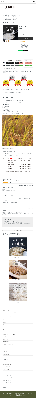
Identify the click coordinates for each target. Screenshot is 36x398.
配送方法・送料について (7, 364)
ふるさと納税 (5, 339)
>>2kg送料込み (5, 106)
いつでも (14, 19)
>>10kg (4, 107)
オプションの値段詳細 (24, 45)
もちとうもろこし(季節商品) (8, 344)
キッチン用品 (5, 336)
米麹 (18, 302)
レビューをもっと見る (18, 230)
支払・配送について (10, 393)
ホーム (4, 14)
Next (16, 32)
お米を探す (8, 15)
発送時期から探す (9, 19)
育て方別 (12, 18)
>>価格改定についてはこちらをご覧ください (11, 92)
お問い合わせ (18, 394)
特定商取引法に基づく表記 (19, 393)
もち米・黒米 (5, 331)
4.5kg (16, 16)
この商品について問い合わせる (25, 47)
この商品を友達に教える (24, 46)
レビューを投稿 (22, 44)
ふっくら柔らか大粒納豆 (17, 279)
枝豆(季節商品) (6, 341)
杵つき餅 (5, 322)
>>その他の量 (5, 109)
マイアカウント (6, 369)
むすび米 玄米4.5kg (17, 257)
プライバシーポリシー (29, 393)
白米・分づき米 (13, 15)
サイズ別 (12, 16)
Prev (4, 32)
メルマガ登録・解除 (7, 366)
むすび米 (18, 15)
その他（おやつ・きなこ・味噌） (9, 334)
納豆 (4, 329)
